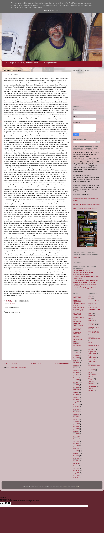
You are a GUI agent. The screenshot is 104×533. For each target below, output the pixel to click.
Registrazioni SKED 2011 (77, 328)
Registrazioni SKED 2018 (77, 296)
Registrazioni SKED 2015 (92, 352)
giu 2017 (76, 385)
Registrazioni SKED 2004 (77, 333)
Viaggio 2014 (93, 381)
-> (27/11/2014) (81, 270)
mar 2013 (76, 431)
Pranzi (90, 343)
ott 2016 (75, 392)
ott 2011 (75, 465)
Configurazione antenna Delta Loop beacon (86, 204)
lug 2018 (76, 372)
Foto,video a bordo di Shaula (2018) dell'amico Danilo (79, 309)
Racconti (12, 304)
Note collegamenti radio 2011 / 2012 (94, 332)
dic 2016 (76, 387)
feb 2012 (76, 456)
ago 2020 (76, 355)
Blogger (78, 486)
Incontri (91, 313)
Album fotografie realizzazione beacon (85, 208)
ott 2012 (75, 438)
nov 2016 (76, 389)
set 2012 (76, 441)
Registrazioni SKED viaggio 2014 (94, 360)
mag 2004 (76, 473)
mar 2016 (76, 407)
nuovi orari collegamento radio (94, 337)
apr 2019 (76, 367)
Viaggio (91, 379)
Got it (58, 11)
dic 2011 (76, 460)
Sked (90, 372)
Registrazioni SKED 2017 (77, 314)
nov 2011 (76, 463)
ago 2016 (76, 397)
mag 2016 (76, 402)
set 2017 (76, 380)
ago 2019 (76, 365)
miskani (65, 486)
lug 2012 (76, 443)
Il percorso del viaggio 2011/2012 (94, 308)
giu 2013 (76, 429)
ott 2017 (75, 377)
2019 (90, 296)
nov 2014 (76, 419)
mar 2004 (76, 477)
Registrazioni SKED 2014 (77, 322)
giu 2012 (76, 446)
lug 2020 (76, 358)
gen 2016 (76, 409)
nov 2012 (76, 436)
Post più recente (11, 363)
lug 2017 (76, 382)
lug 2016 (76, 399)
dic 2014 (76, 416)
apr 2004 (76, 475)
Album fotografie (78, 325)
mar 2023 (76, 353)
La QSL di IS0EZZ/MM (77, 344)
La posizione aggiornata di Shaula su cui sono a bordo (79, 302)
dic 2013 (76, 426)
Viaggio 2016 (93, 383)
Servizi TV (92, 370)
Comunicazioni (93, 301)
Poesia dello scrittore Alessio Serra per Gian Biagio (78, 339)
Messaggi (91, 320)
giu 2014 (76, 424)
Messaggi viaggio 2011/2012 (94, 323)
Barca (90, 298)
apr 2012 (76, 451)
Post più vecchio (62, 363)
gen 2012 (76, 458)
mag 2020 (76, 360)
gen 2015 (76, 414)
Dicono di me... (93, 303)
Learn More (49, 11)
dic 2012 (76, 434)
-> (84, 288)
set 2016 (76, 394)
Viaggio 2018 (93, 386)
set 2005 (76, 468)
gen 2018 (76, 375)
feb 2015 (76, 411)
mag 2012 (76, 448)
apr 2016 (76, 404)
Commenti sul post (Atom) (18, 367)
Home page (36, 363)
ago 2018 (76, 370)
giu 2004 (76, 470)
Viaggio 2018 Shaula (93, 389)
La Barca (76, 257)
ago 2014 (76, 421)
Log (90, 318)
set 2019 (76, 362)
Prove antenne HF (94, 345)
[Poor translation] (7, 503)
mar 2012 (76, 453)
